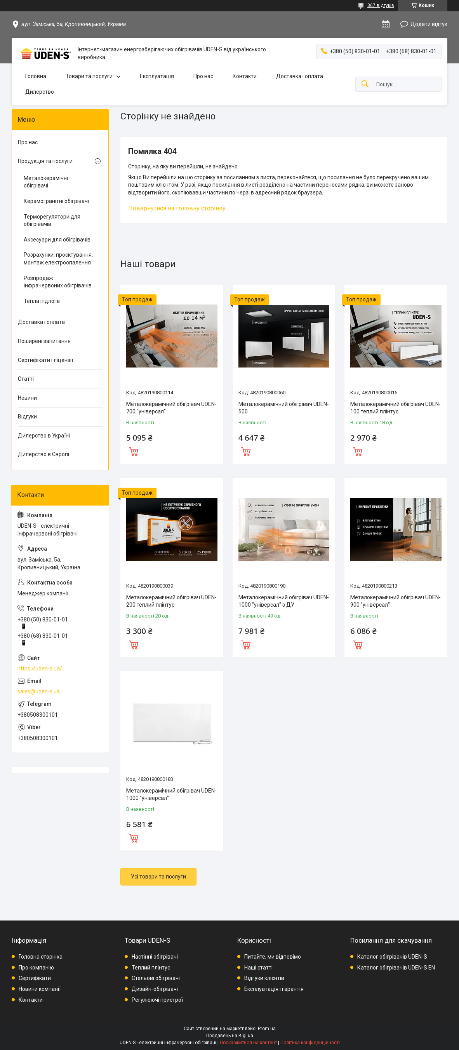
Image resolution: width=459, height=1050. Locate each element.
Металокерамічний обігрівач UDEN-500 (283, 408)
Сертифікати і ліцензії (45, 360)
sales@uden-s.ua (38, 691)
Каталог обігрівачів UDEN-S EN (396, 967)
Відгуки (27, 416)
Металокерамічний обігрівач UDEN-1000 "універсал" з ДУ (283, 601)
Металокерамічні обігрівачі (46, 182)
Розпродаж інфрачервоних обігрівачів (58, 282)
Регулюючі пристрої (157, 1000)
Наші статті (258, 967)
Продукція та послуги (45, 161)
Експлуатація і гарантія (274, 989)
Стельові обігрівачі (156, 978)
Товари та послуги (89, 76)
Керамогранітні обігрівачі (56, 201)
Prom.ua (267, 1028)
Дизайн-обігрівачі (155, 989)
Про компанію (36, 967)
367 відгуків (380, 5)
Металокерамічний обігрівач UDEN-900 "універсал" (395, 601)
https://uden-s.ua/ (39, 668)
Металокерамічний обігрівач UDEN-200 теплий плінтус (171, 601)
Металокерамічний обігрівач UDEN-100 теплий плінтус (395, 408)
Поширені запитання (44, 341)
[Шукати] (365, 84)
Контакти (245, 76)
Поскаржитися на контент (248, 1042)
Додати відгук (428, 24)
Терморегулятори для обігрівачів (52, 221)
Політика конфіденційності (310, 1042)
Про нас (203, 76)
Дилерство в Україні (44, 435)
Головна (35, 76)
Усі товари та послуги (158, 876)
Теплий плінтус (151, 967)
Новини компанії (40, 989)
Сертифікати (35, 978)
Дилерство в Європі (43, 454)
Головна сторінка (41, 957)
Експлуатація (157, 76)
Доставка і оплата (299, 76)
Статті (26, 379)
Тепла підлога (42, 301)
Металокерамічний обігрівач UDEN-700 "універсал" (171, 408)
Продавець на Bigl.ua (229, 1035)
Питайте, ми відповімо (272, 957)
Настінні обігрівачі (155, 957)
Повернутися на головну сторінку (177, 208)
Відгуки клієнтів (264, 978)
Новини (27, 398)
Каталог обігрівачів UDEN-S (392, 957)
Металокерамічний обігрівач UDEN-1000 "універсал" (171, 795)
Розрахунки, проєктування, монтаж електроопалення (58, 259)
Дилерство (39, 92)
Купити (133, 450)
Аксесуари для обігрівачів (57, 239)
